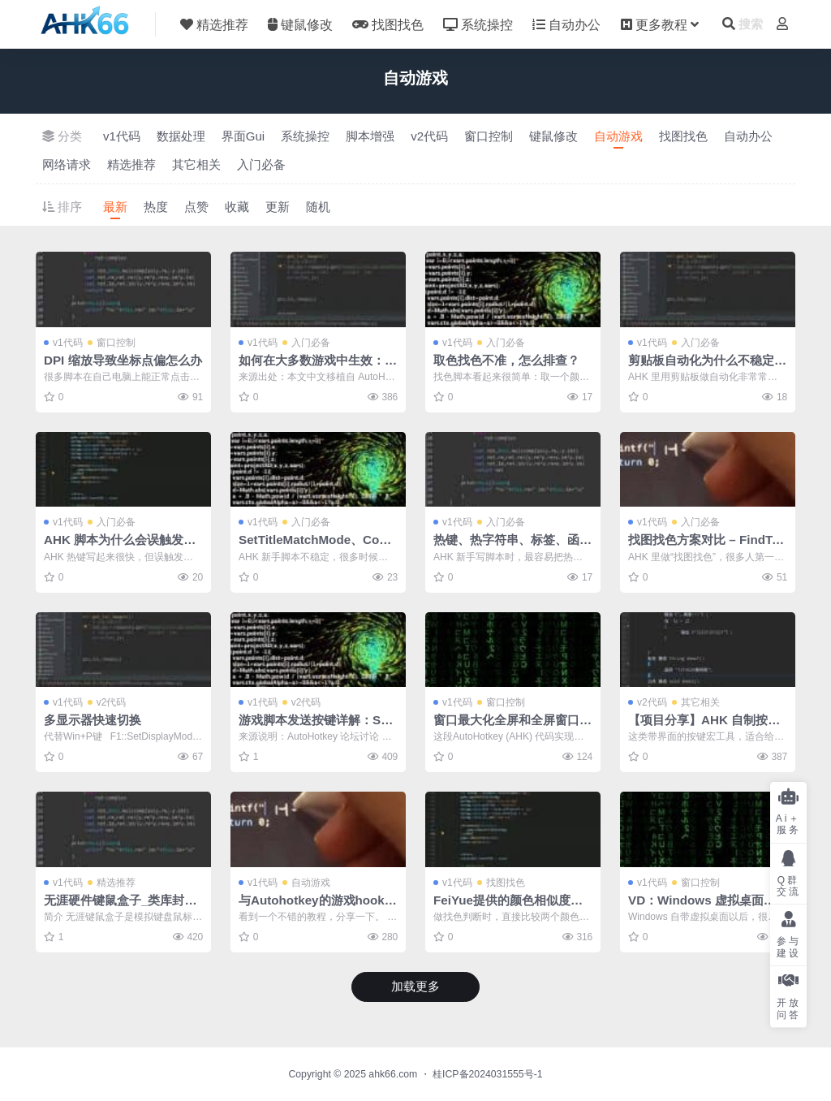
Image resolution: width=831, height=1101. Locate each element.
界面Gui (243, 136)
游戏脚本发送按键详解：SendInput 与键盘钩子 (317, 727)
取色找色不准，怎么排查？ (506, 360)
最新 (115, 207)
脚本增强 (370, 136)
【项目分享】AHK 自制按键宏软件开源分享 (704, 727)
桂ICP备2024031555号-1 (487, 1074)
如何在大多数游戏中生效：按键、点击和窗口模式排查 (318, 367)
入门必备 (261, 164)
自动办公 (748, 136)
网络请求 (66, 164)
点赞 (196, 207)
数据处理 (181, 136)
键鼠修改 (553, 136)
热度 (156, 207)
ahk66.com (392, 1074)
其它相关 (196, 164)
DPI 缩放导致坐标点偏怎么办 (123, 360)
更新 (277, 207)
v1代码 (121, 136)
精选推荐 (131, 164)
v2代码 (429, 136)
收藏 (237, 207)
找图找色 (683, 136)
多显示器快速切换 (92, 720)
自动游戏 (618, 136)
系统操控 (305, 136)
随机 (318, 207)
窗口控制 (488, 136)
